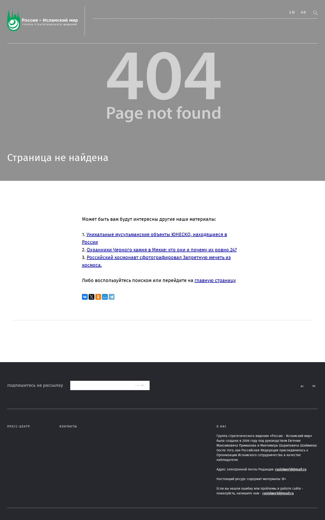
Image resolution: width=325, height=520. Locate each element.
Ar (303, 12)
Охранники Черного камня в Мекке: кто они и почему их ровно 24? (162, 250)
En (292, 12)
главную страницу (215, 280)
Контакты (68, 426)
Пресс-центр (18, 426)
